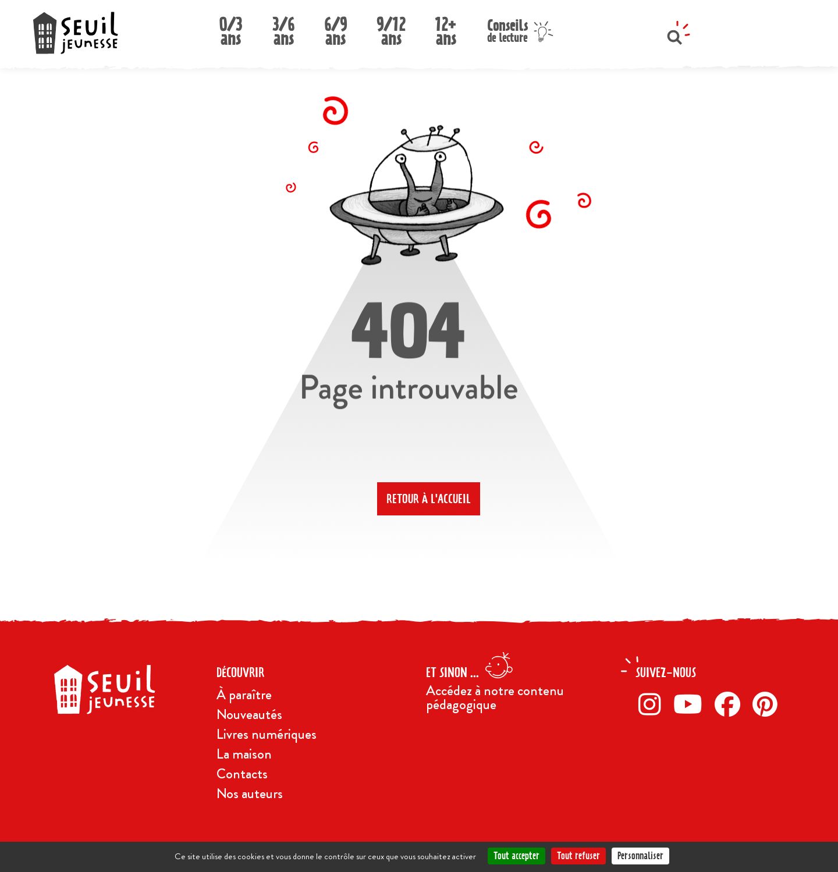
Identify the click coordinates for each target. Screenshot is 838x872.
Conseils (507, 29)
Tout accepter (516, 856)
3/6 (283, 28)
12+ (446, 28)
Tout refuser (578, 856)
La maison (244, 754)
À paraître (244, 694)
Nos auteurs (249, 793)
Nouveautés (249, 714)
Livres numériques (266, 734)
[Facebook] (731, 703)
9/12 (391, 28)
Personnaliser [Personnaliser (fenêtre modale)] (640, 856)
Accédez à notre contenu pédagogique (495, 697)
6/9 (335, 28)
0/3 (230, 28)
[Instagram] (652, 703)
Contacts (242, 774)
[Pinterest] (768, 703)
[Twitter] (691, 703)
